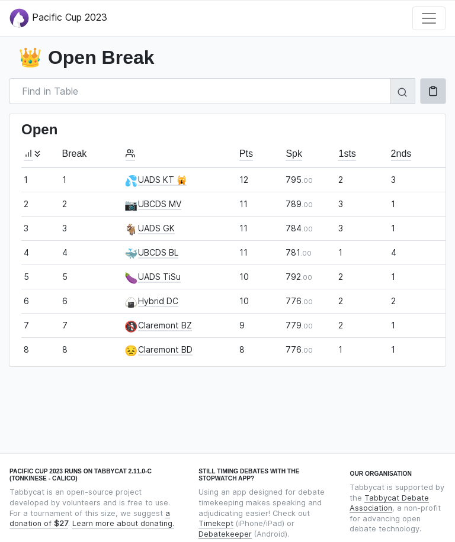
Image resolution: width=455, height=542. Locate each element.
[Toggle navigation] (429, 18)
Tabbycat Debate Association (389, 503)
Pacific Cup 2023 (58, 18)
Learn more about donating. (123, 523)
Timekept (215, 523)
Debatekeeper (225, 534)
